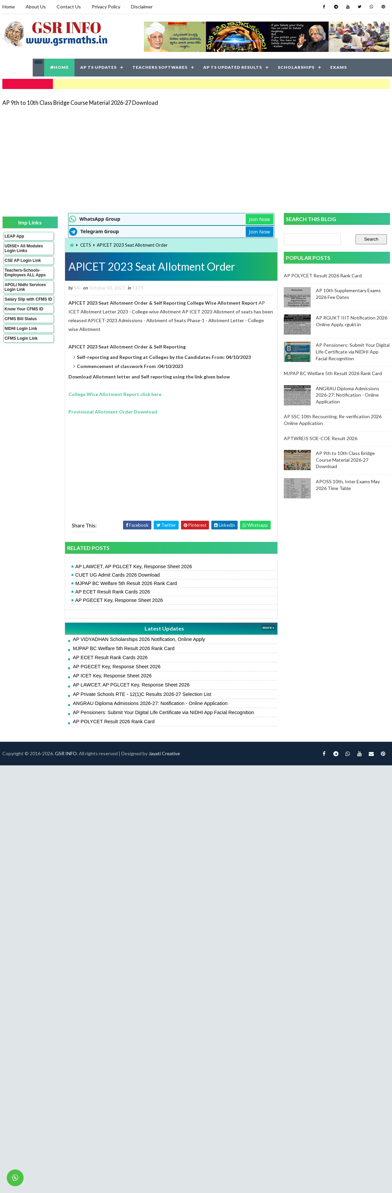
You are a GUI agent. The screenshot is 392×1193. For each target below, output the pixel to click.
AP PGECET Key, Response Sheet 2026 (119, 600)
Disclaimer (142, 6)
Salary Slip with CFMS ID (28, 299)
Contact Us (69, 6)
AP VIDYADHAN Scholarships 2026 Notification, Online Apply (139, 639)
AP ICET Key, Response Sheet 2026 (112, 675)
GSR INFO (66, 753)
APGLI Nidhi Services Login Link (25, 287)
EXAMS (338, 67)
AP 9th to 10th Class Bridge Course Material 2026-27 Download (80, 102)
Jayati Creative (164, 753)
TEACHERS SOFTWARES (159, 67)
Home (8, 6)
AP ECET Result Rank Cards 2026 (112, 591)
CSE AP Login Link (23, 260)
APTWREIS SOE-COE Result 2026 (320, 438)
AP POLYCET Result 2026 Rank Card (113, 721)
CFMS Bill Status (21, 318)
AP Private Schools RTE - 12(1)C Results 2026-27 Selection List (142, 694)
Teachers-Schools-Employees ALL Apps (25, 272)
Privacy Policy (106, 6)
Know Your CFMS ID (24, 309)
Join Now (259, 219)
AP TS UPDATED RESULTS (232, 67)
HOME (59, 67)
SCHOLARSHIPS (296, 67)
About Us (36, 6)
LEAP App (14, 236)
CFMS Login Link (21, 338)
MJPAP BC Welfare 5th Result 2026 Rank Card (126, 583)
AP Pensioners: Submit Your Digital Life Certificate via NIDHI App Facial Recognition (163, 712)
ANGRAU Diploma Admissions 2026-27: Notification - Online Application (150, 703)
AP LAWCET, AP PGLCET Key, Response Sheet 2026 (133, 566)
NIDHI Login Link (21, 328)
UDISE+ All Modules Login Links (24, 248)
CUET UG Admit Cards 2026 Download (117, 575)
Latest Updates (164, 628)
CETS (85, 245)
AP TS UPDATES (98, 67)
